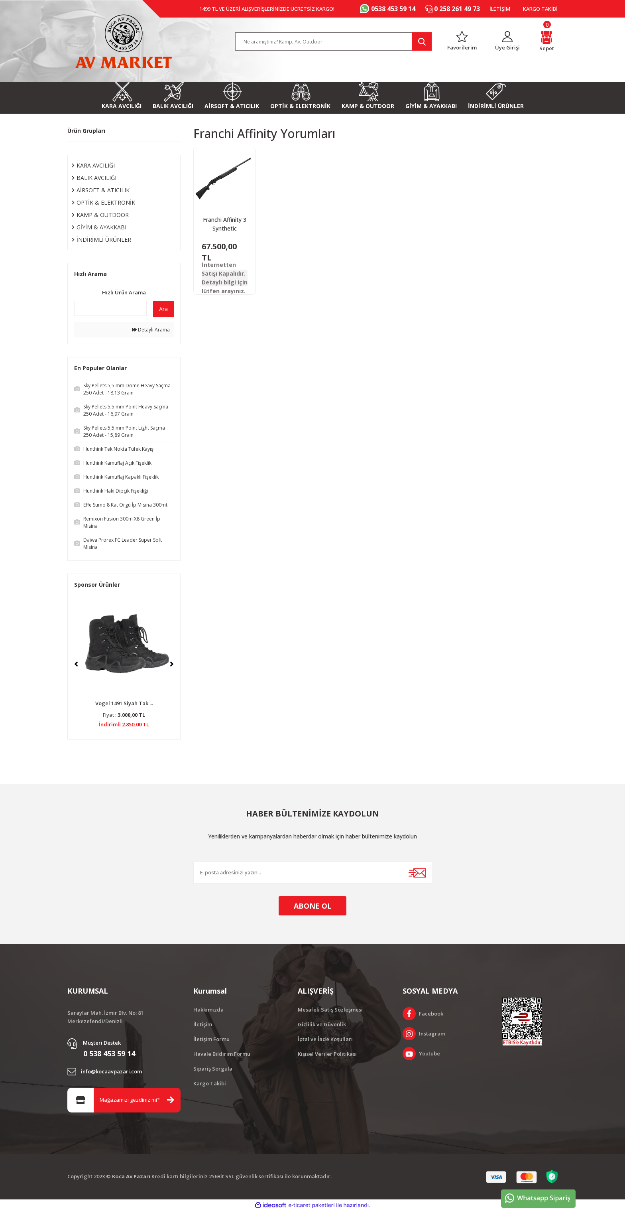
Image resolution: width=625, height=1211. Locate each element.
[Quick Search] (110, 308)
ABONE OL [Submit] (313, 906)
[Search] (333, 41)
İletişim (202, 1024)
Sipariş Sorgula (212, 1068)
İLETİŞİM (499, 8)
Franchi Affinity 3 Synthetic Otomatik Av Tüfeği (224, 224)
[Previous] (76, 664)
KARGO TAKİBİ (540, 8)
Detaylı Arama (151, 329)
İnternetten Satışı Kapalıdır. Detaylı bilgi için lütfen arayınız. (225, 278)
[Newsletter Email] (312, 873)
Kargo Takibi (209, 1083)
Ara (163, 309)
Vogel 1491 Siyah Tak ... (124, 703)
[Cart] (546, 42)
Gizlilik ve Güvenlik (322, 1024)
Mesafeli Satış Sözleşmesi (330, 1009)
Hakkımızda (208, 1009)
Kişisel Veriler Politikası (327, 1053)
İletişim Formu (211, 1039)
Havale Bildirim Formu (221, 1053)
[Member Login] (507, 42)
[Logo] (123, 41)
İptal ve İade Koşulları (325, 1039)
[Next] (172, 664)
